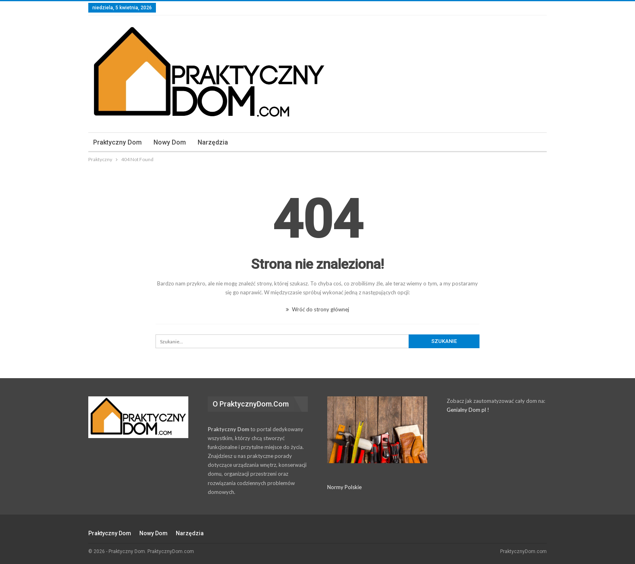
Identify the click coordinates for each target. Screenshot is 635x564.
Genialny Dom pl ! (468, 410)
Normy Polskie (344, 487)
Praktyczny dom (117, 142)
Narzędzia (213, 142)
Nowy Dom (169, 142)
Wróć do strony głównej (317, 309)
